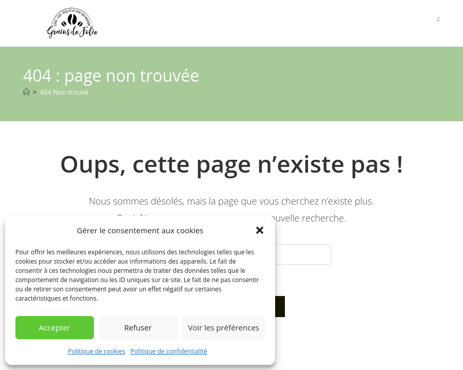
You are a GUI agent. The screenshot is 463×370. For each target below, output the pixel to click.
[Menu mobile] (438, 19)
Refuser (138, 327)
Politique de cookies (97, 351)
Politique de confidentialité (168, 351)
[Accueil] (26, 92)
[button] (260, 230)
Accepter (54, 327)
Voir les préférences (223, 327)
